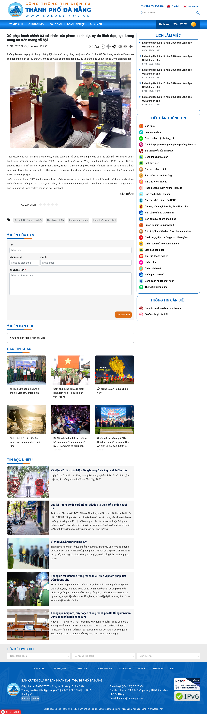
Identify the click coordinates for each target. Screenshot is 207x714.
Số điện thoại (16, 257)
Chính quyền (36, 24)
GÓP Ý (141, 668)
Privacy (26, 698)
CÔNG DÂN (81, 668)
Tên (11, 245)
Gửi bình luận (123, 314)
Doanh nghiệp (76, 24)
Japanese (191, 6)
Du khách (96, 24)
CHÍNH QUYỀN (60, 668)
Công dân (56, 24)
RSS (172, 668)
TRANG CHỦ (38, 668)
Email (43, 257)
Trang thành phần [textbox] (18, 656)
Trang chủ (16, 24)
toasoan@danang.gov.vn (130, 698)
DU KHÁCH (125, 668)
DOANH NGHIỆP (103, 668)
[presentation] (32, 303)
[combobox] (38, 656)
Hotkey (35, 698)
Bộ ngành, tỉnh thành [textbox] (85, 656)
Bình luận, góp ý (17, 270)
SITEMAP (158, 668)
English (173, 6)
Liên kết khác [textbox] (146, 656)
